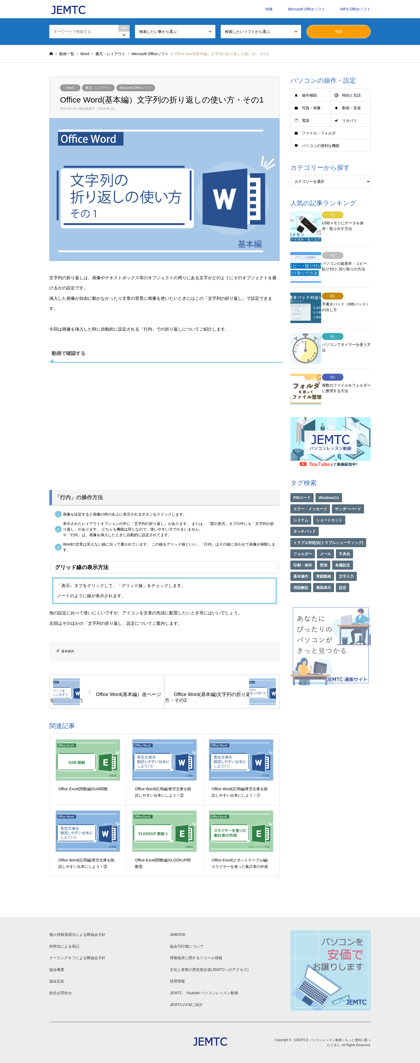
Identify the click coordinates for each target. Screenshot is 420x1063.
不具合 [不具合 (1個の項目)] (344, 534)
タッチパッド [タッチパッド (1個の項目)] (304, 512)
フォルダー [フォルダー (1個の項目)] (302, 534)
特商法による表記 (64, 946)
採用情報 (177, 981)
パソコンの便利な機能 (320, 145)
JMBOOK (178, 934)
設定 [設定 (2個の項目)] (342, 568)
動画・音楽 (351, 108)
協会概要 (56, 969)
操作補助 (309, 95)
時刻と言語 (351, 95)
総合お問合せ (60, 993)
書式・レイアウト (98, 88)
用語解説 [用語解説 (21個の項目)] (300, 568)
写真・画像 (311, 108)
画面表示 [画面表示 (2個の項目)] (323, 568)
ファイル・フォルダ (319, 133)
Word (70, 88)
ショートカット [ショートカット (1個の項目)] (329, 501)
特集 (269, 9)
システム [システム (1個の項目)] (300, 501)
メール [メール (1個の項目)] (325, 534)
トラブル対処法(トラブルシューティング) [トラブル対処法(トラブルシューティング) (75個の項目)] (328, 523)
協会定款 (56, 981)
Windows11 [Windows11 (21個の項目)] (328, 478)
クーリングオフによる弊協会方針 (77, 958)
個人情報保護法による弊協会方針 (77, 934)
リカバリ (349, 120)
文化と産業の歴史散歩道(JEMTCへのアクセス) (209, 969)
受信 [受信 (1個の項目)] (323, 546)
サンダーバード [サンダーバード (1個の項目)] (348, 489)
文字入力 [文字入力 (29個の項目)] (346, 557)
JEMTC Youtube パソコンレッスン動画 (204, 993)
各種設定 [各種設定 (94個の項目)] (342, 546)
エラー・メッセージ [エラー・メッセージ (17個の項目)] (310, 489)
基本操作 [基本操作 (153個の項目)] (300, 557)
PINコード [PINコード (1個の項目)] (302, 478)
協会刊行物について (187, 946)
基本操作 (67, 651)
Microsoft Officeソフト (306, 9)
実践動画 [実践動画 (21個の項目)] (323, 557)
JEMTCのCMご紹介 (186, 1005)
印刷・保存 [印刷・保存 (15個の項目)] (302, 546)
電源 (305, 120)
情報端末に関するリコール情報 (196, 958)
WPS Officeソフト (355, 9)
